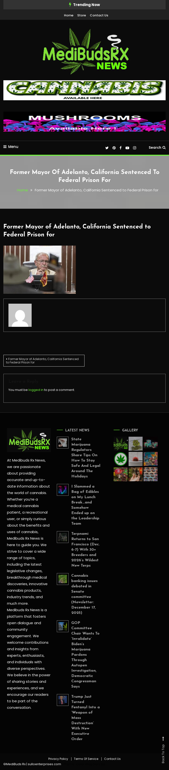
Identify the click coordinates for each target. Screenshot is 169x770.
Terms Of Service (86, 759)
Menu (10, 146)
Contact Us (99, 15)
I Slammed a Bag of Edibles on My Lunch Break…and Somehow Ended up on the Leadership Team (81, 505)
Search (157, 147)
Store (81, 15)
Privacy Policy (58, 759)
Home (68, 15)
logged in (35, 390)
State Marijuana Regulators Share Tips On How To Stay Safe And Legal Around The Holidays (81, 457)
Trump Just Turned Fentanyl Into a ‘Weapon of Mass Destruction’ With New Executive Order (81, 718)
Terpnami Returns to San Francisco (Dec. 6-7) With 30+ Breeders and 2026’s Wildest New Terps (81, 550)
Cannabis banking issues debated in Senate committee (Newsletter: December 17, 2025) (80, 594)
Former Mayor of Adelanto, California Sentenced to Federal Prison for (42, 360)
